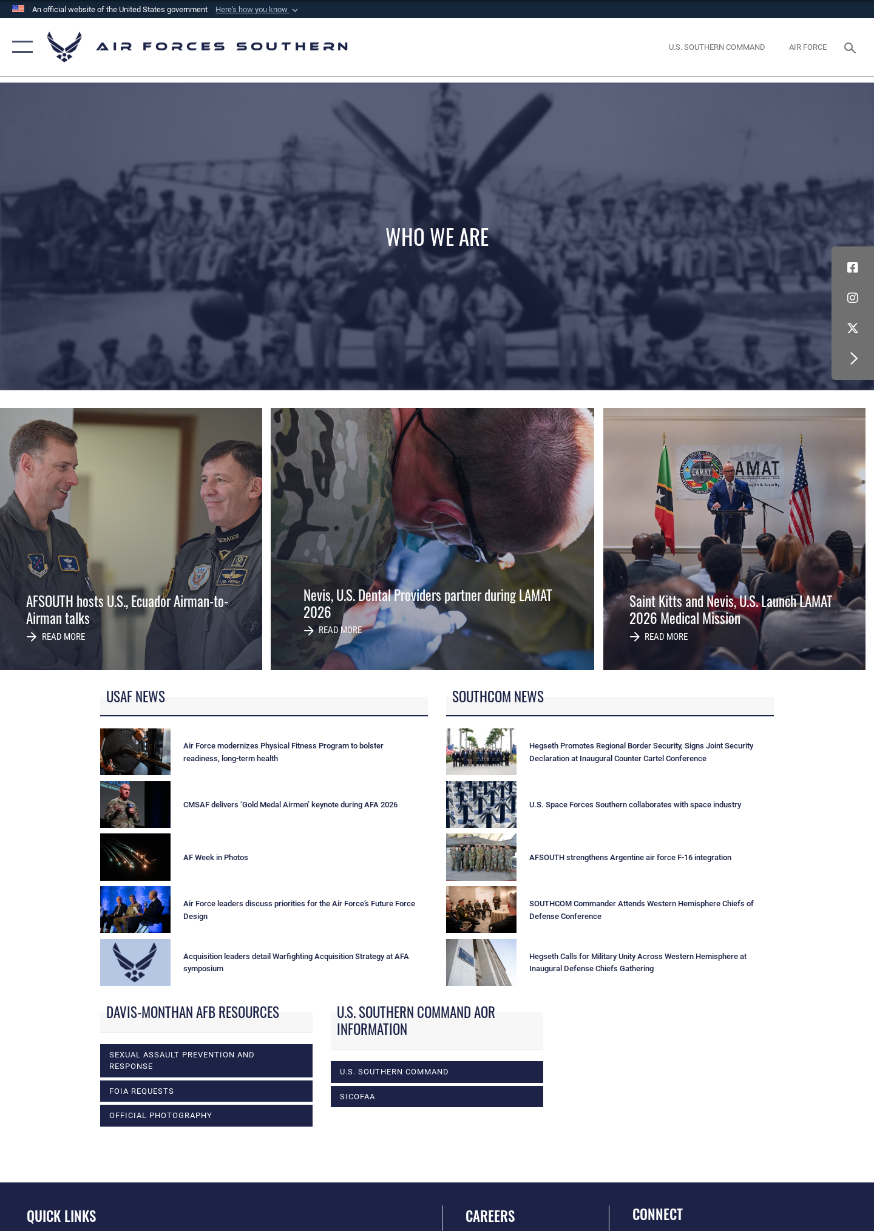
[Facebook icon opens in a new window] (853, 268)
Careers (490, 1216)
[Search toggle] (851, 46)
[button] (257, 10)
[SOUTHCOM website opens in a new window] (717, 47)
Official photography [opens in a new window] (160, 1115)
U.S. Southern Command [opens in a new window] (394, 1071)
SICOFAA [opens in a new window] (357, 1096)
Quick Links (61, 1216)
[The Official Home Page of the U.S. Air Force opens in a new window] (808, 47)
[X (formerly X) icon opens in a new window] (853, 328)
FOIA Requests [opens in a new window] (141, 1091)
